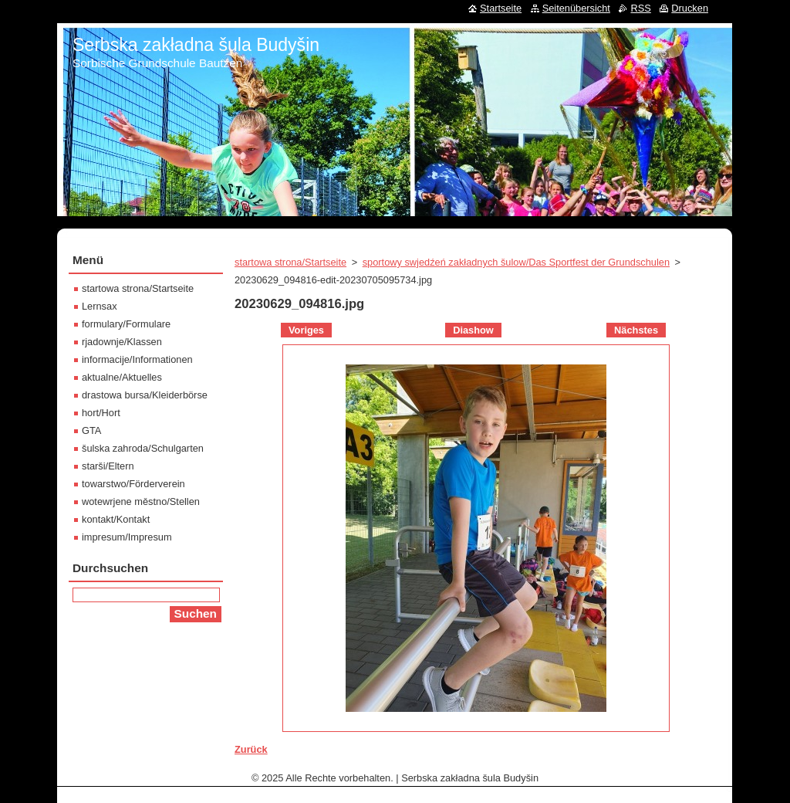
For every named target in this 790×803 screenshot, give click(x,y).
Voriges (306, 330)
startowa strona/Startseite (290, 262)
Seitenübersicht (576, 8)
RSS (640, 8)
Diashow (473, 330)
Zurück (251, 749)
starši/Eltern (108, 466)
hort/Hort (101, 412)
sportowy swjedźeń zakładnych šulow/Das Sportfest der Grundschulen (516, 262)
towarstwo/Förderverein (133, 484)
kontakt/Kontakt (116, 519)
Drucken (689, 8)
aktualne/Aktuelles (122, 377)
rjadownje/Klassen (122, 341)
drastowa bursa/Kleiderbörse (145, 395)
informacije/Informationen (137, 359)
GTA (91, 430)
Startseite (501, 8)
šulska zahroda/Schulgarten (143, 448)
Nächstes (636, 330)
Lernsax (99, 306)
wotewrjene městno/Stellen (141, 501)
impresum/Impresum (127, 537)
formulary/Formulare (126, 324)
